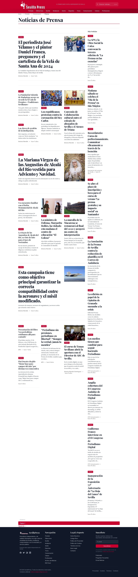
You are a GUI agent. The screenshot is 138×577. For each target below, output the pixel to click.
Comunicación (87, 11)
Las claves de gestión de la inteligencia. (27, 129)
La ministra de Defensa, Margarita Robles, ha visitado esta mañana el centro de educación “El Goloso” (51, 228)
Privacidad (95, 571)
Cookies (102, 571)
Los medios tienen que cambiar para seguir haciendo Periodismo (95, 346)
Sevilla (48, 11)
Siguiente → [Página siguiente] (22, 526)
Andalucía (56, 11)
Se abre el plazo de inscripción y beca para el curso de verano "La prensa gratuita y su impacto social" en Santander (95, 199)
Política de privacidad (108, 551)
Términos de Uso (75, 546)
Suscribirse (107, 546)
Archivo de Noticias (50, 560)
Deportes (71, 11)
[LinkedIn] (30, 553)
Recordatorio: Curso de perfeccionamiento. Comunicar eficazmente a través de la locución (98, 142)
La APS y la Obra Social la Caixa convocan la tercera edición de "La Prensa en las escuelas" (95, 50)
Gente (64, 11)
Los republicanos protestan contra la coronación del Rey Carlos (51, 116)
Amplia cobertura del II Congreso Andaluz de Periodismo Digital (95, 390)
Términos (109, 571)
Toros (78, 11)
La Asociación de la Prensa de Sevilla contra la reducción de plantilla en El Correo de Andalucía (95, 252)
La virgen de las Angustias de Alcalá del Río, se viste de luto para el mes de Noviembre (28, 237)
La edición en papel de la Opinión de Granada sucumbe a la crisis (95, 301)
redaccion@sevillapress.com (39, 572)
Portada (30, 11)
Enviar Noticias (100, 560)
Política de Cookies (76, 543)
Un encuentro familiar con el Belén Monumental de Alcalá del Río (28, 206)
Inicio (19, 14)
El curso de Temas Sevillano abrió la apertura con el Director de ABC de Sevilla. (74, 352)
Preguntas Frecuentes (102, 558)
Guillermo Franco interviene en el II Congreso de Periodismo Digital (95, 438)
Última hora (39, 11)
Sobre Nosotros (75, 536)
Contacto (73, 550)
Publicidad (99, 555)
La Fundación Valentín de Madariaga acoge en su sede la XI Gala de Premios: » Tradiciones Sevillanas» (28, 99)
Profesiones (106, 11)
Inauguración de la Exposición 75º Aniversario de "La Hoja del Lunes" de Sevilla (95, 486)
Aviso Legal (73, 548)
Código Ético (74, 538)
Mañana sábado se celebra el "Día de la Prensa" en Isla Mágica (94, 98)
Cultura (97, 11)
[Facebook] (20, 553)
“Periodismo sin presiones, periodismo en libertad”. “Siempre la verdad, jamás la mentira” (51, 337)
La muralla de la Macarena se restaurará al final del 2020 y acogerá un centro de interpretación (74, 227)
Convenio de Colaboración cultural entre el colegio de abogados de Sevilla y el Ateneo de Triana (73, 120)
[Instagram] (27, 553)
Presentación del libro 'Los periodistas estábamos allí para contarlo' (28, 333)
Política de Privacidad (76, 541)
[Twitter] (24, 553)
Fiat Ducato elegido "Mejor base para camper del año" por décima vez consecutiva (28, 365)
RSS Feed (48, 563)
